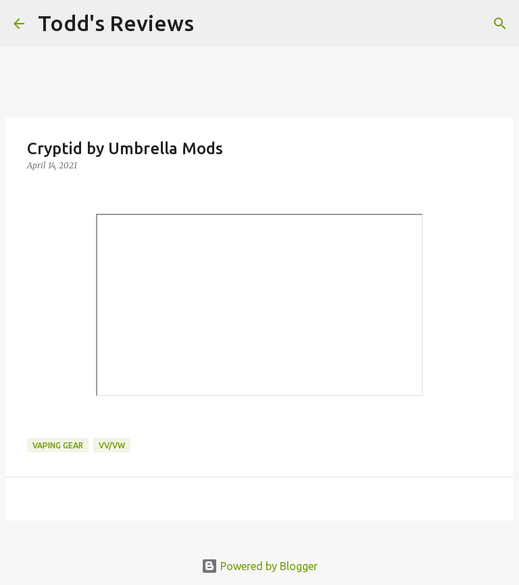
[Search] (213, 23)
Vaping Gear (57, 445)
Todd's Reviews (116, 23)
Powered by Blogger (259, 566)
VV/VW (112, 445)
